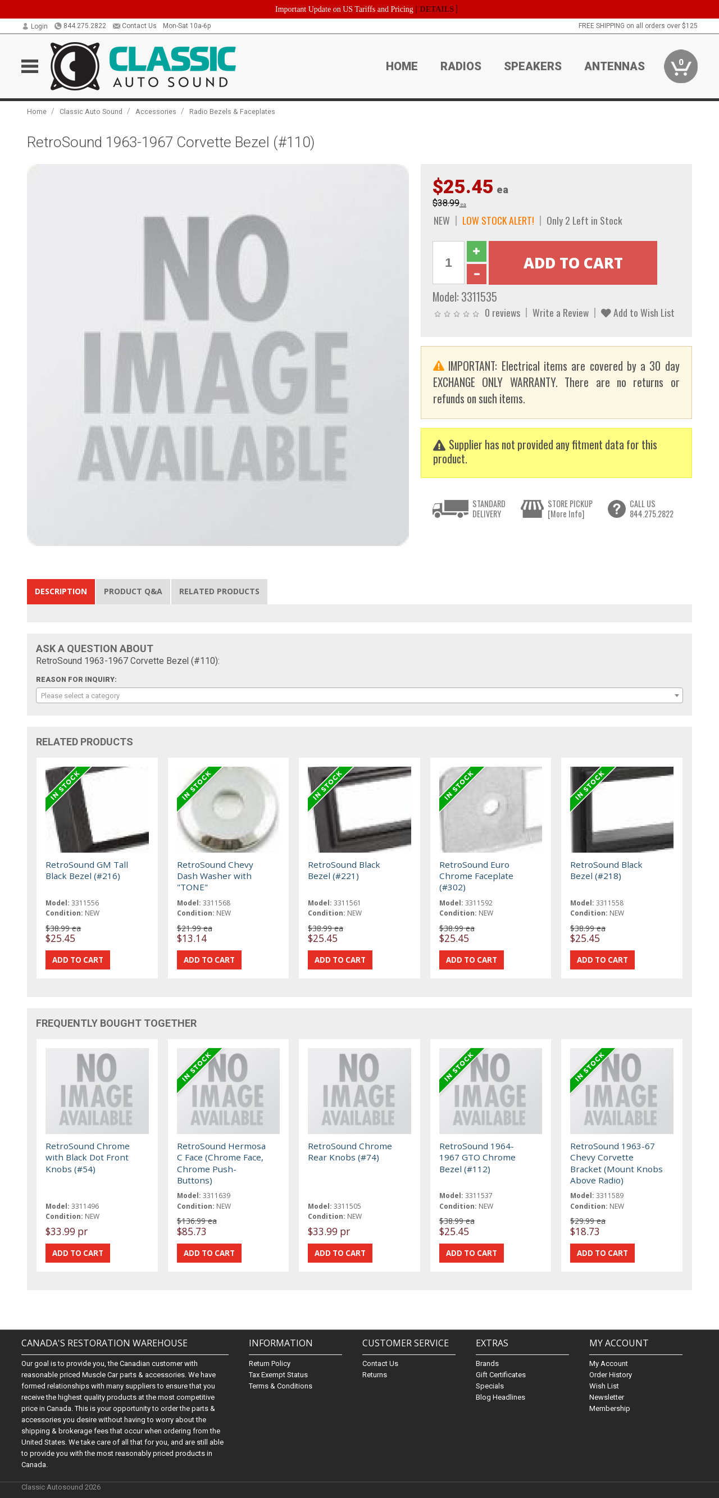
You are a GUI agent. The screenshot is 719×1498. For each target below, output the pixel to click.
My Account (608, 1363)
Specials (490, 1386)
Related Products (219, 591)
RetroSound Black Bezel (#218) (606, 870)
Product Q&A (133, 591)
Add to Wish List (638, 312)
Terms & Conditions (280, 1386)
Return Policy (269, 1363)
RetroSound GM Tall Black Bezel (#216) (86, 870)
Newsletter (606, 1397)
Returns (374, 1374)
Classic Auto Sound (91, 111)
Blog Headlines (500, 1397)
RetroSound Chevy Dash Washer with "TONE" (215, 876)
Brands (487, 1363)
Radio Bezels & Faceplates (232, 111)
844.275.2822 (80, 26)
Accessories (155, 111)
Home (402, 66)
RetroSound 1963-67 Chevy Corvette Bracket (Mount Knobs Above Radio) (616, 1163)
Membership (609, 1408)
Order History (610, 1374)
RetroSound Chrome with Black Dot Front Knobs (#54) (87, 1157)
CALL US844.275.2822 (652, 509)
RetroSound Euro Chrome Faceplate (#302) (476, 876)
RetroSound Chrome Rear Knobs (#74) (350, 1151)
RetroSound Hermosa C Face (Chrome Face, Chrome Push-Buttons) (221, 1163)
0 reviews (502, 312)
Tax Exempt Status (278, 1374)
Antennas (614, 66)
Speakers (533, 66)
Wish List (604, 1386)
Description (61, 591)
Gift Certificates (501, 1374)
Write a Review (561, 312)
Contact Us (134, 26)
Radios (460, 66)
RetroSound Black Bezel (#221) (344, 870)
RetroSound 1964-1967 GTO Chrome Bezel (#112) (477, 1157)
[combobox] (359, 695)
